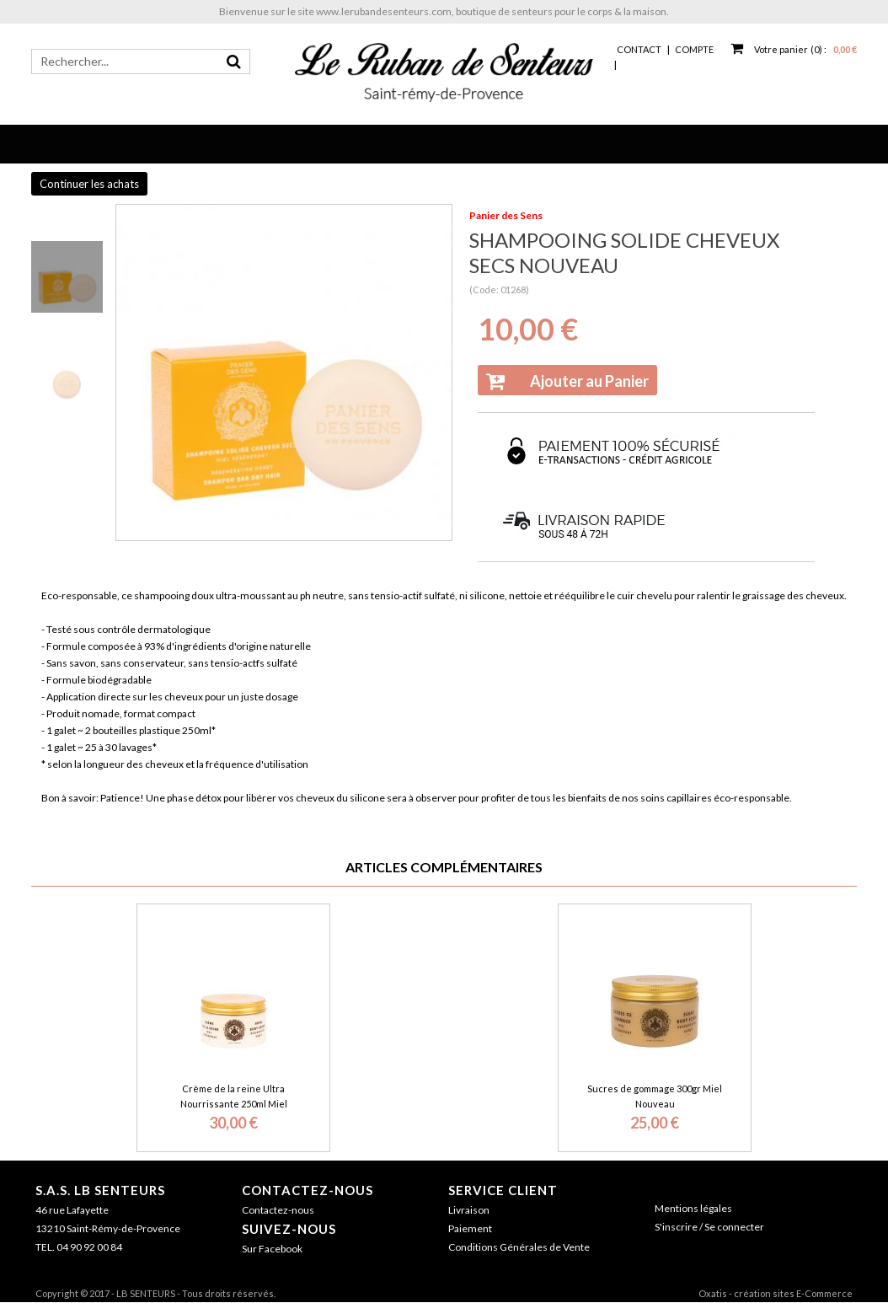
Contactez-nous (307, 1190)
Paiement (470, 1228)
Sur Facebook (272, 1248)
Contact (639, 49)
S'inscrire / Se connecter (709, 1226)
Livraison (468, 1210)
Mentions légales (693, 1208)
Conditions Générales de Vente (519, 1247)
